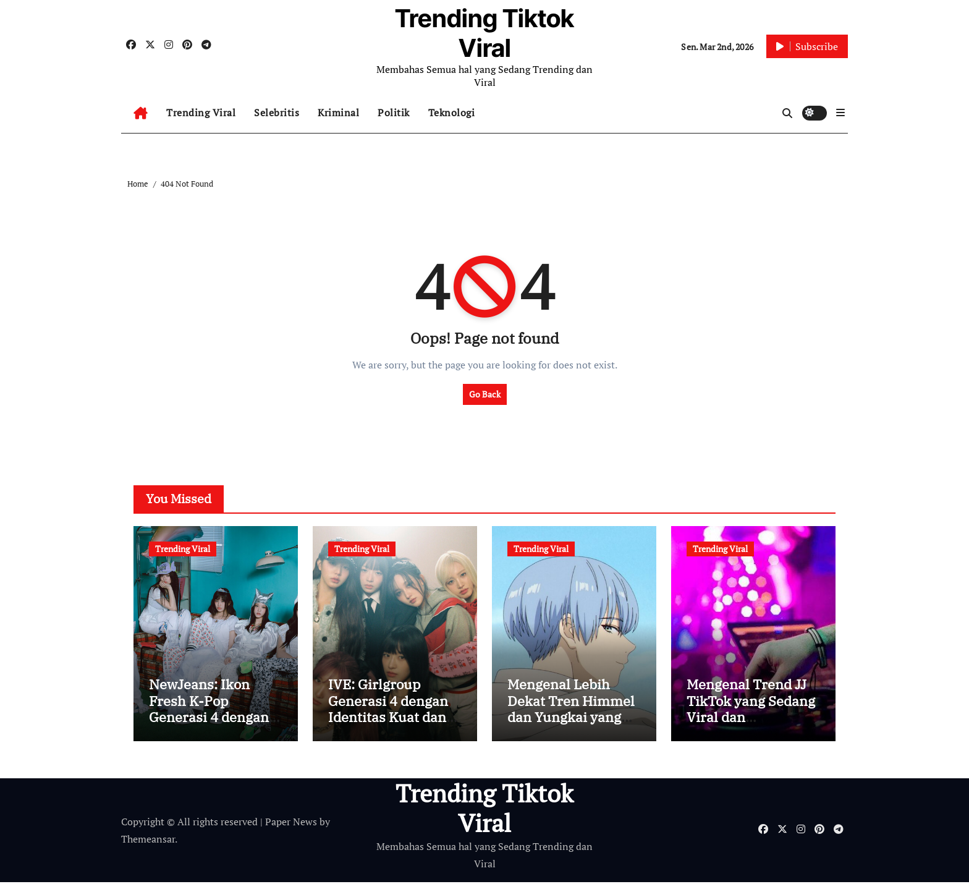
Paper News (291, 823)
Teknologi (451, 112)
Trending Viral (200, 112)
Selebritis (276, 112)
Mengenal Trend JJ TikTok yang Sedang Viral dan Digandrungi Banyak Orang (753, 718)
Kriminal (338, 112)
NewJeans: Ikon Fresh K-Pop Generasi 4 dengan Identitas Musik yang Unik (209, 718)
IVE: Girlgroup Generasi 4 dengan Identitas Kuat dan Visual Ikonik (388, 710)
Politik (394, 112)
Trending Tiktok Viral (484, 33)
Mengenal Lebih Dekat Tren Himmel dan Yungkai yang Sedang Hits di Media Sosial (571, 718)
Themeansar (148, 841)
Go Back (485, 394)
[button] (840, 112)
